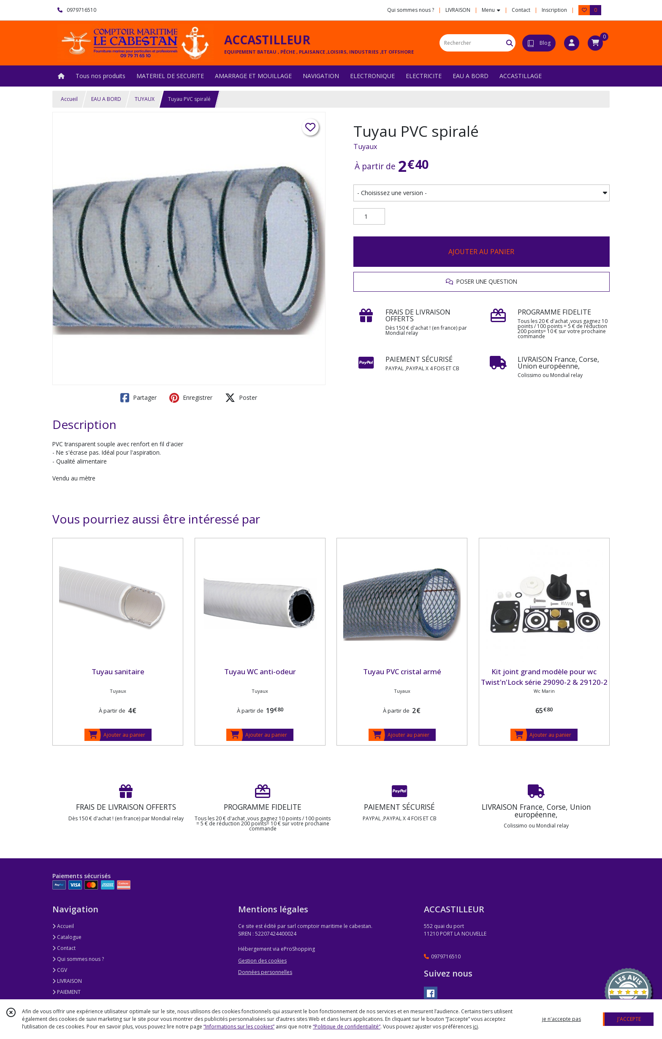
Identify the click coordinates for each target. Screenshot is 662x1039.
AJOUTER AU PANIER (481, 251)
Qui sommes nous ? (78, 959)
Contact (521, 10)
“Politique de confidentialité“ (346, 1026)
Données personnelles (265, 972)
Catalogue (66, 937)
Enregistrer (190, 398)
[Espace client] (571, 43)
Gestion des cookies (262, 960)
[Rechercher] (509, 43)
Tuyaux (365, 146)
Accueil (69, 99)
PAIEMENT (66, 992)
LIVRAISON (67, 981)
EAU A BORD (106, 99)
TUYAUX (145, 99)
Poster (241, 398)
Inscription (554, 10)
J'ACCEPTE (629, 1019)
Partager (138, 398)
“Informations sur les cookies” (238, 1026)
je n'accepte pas (561, 1019)
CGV (59, 970)
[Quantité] (369, 216)
